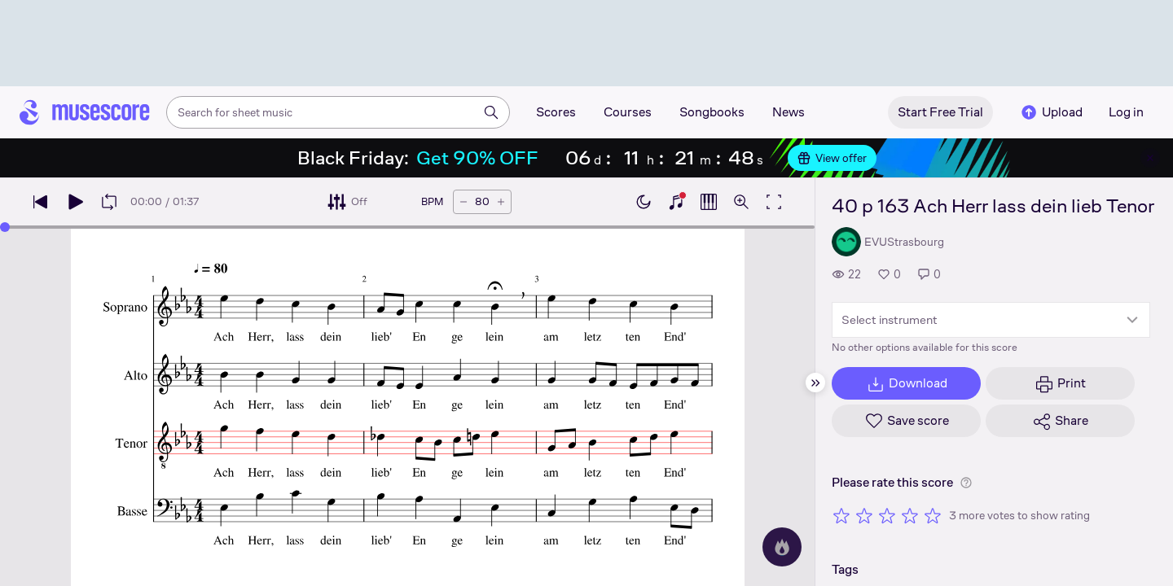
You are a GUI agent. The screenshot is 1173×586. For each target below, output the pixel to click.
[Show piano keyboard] (676, 202)
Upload (1051, 112)
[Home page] (85, 112)
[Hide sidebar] (815, 382)
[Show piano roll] (708, 202)
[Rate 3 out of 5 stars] (887, 515)
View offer (832, 157)
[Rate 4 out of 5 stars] (910, 515)
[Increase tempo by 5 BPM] (501, 201)
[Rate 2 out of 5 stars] (864, 515)
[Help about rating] (966, 482)
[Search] (491, 112)
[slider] (5, 227)
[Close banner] (1150, 158)
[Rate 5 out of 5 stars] (932, 515)
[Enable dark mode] (643, 202)
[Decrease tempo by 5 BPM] (463, 201)
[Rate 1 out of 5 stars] (841, 515)
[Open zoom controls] (741, 202)
